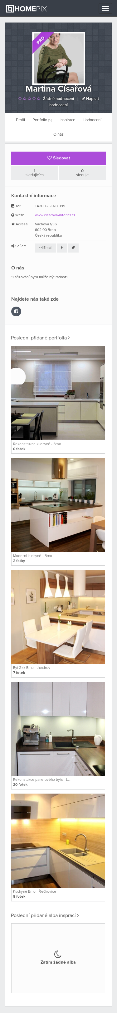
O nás (58, 135)
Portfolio (42, 120)
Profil (20, 120)
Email (45, 248)
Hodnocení (92, 120)
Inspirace (67, 120)
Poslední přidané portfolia (40, 337)
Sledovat (58, 158)
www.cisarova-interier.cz (55, 215)
